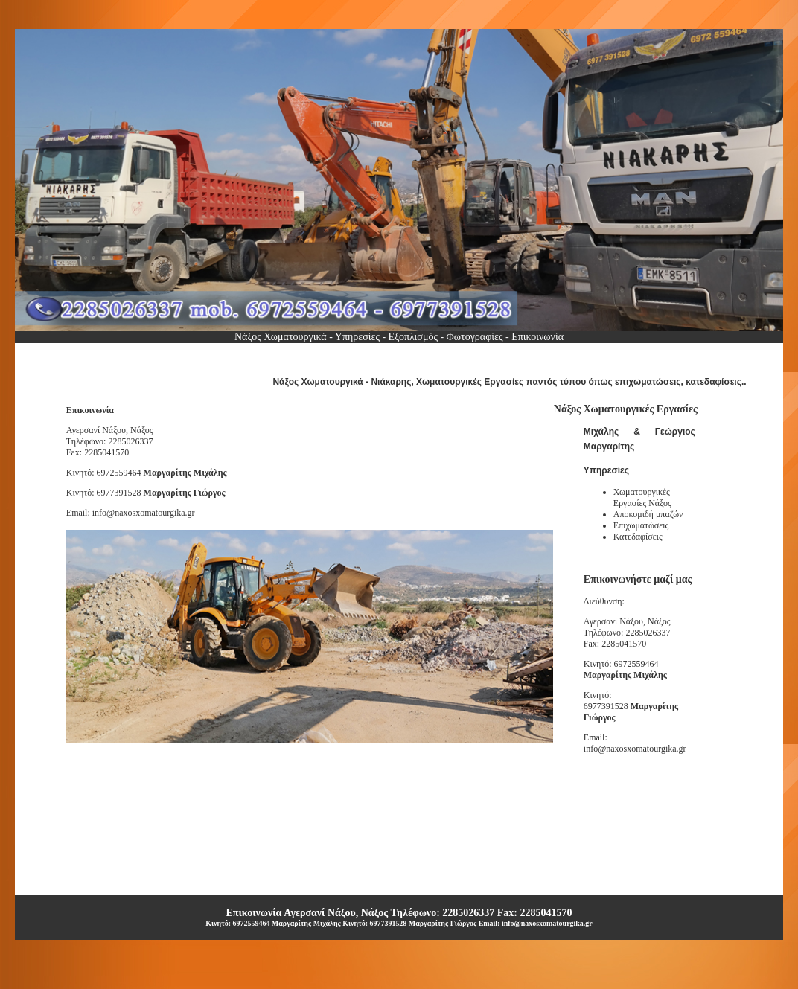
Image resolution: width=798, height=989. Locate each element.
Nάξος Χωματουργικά (281, 336)
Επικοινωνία (536, 336)
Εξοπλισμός (413, 336)
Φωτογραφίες (473, 336)
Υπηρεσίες (357, 336)
